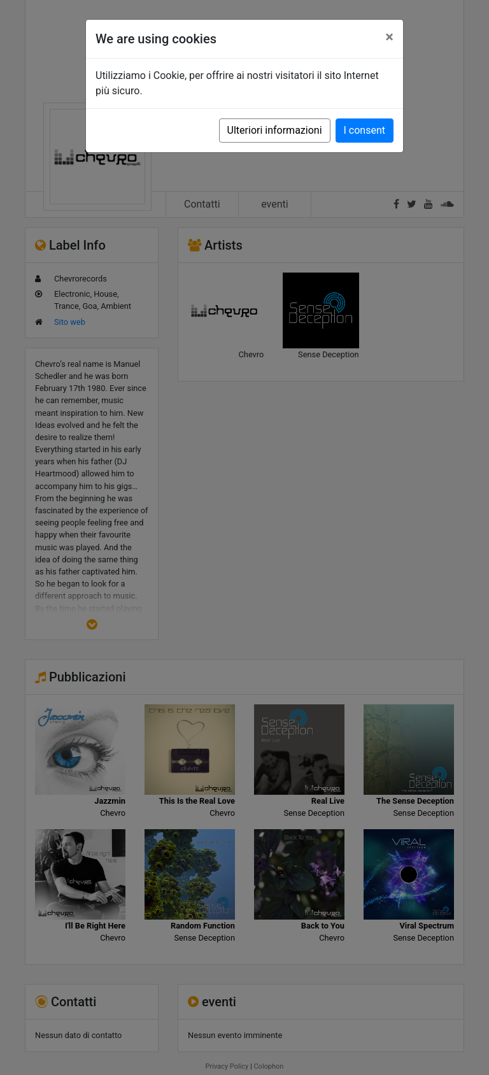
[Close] (389, 37)
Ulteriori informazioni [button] (274, 130)
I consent (364, 130)
